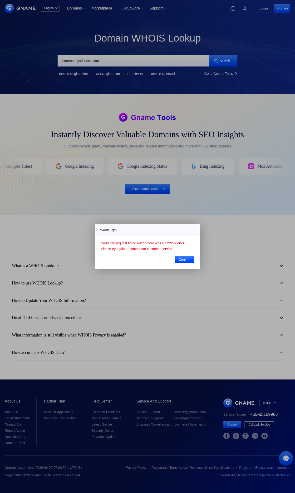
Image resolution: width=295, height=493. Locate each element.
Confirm (184, 259)
